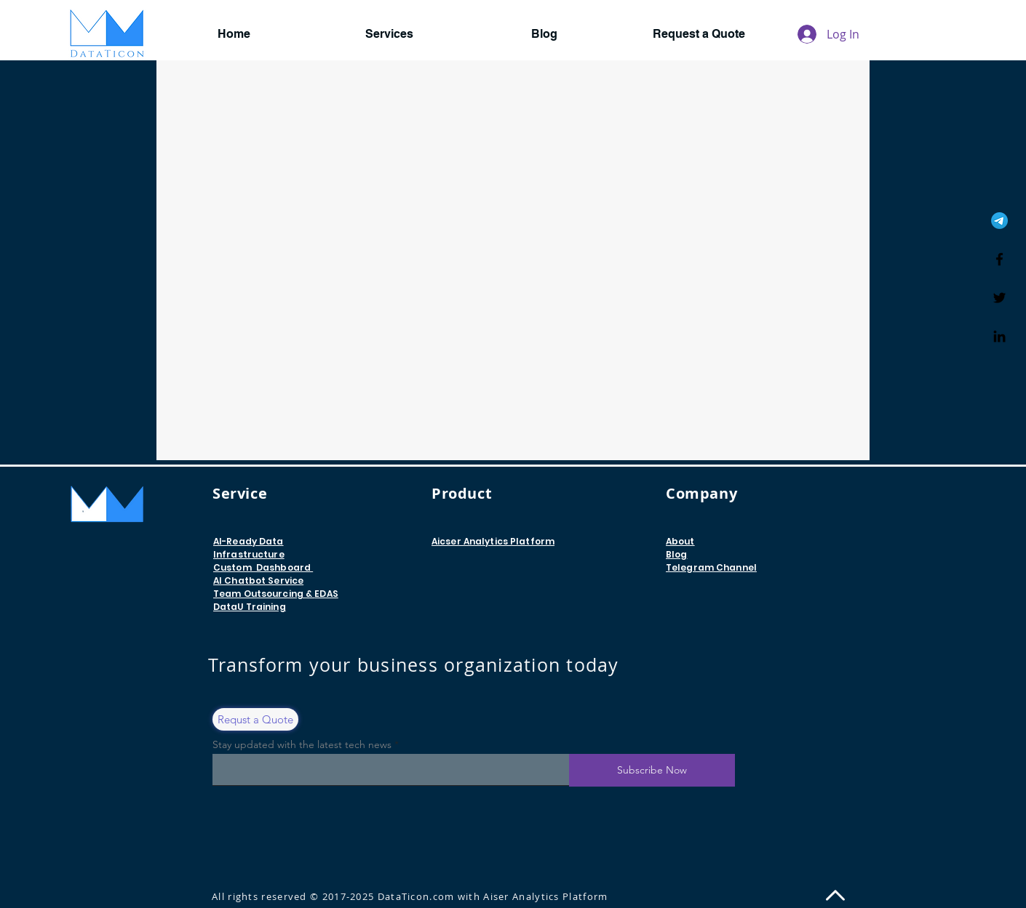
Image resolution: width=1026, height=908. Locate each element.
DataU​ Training (249, 606)
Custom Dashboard (263, 567)
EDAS (326, 593)
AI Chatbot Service (258, 580)
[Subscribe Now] (652, 770)
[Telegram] (999, 220)
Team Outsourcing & (263, 593)
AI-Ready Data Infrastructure (249, 548)
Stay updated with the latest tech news (301, 744)
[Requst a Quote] (255, 719)
